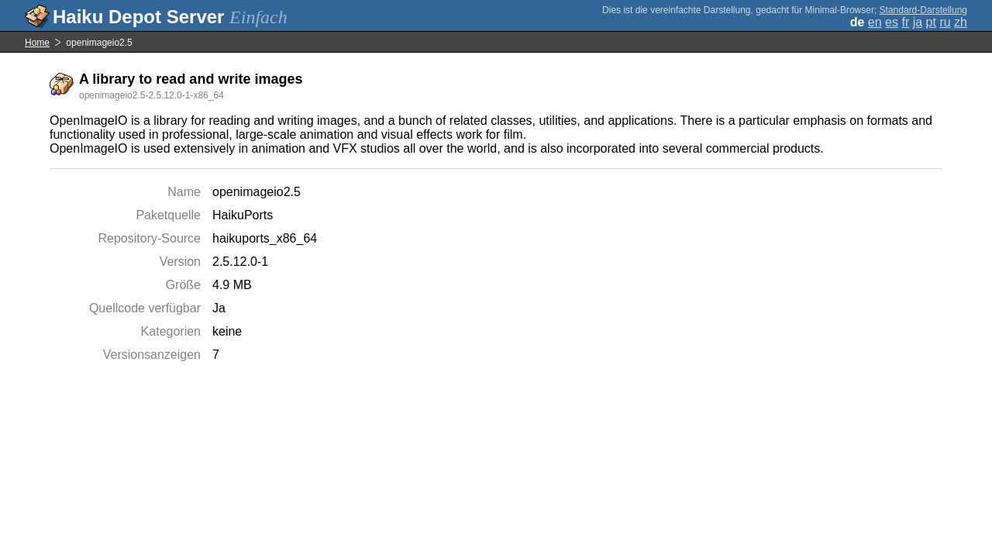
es (891, 22)
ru (944, 22)
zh (960, 22)
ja (917, 22)
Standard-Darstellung (923, 10)
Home (37, 42)
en (875, 22)
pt (931, 22)
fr (905, 22)
